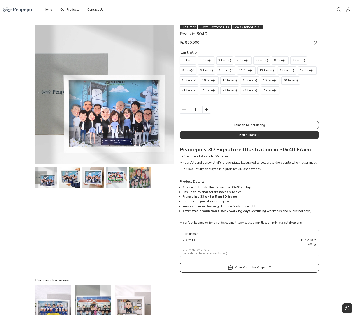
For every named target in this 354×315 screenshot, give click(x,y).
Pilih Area (309, 240)
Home (48, 9)
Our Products (69, 9)
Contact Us (95, 9)
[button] (348, 10)
